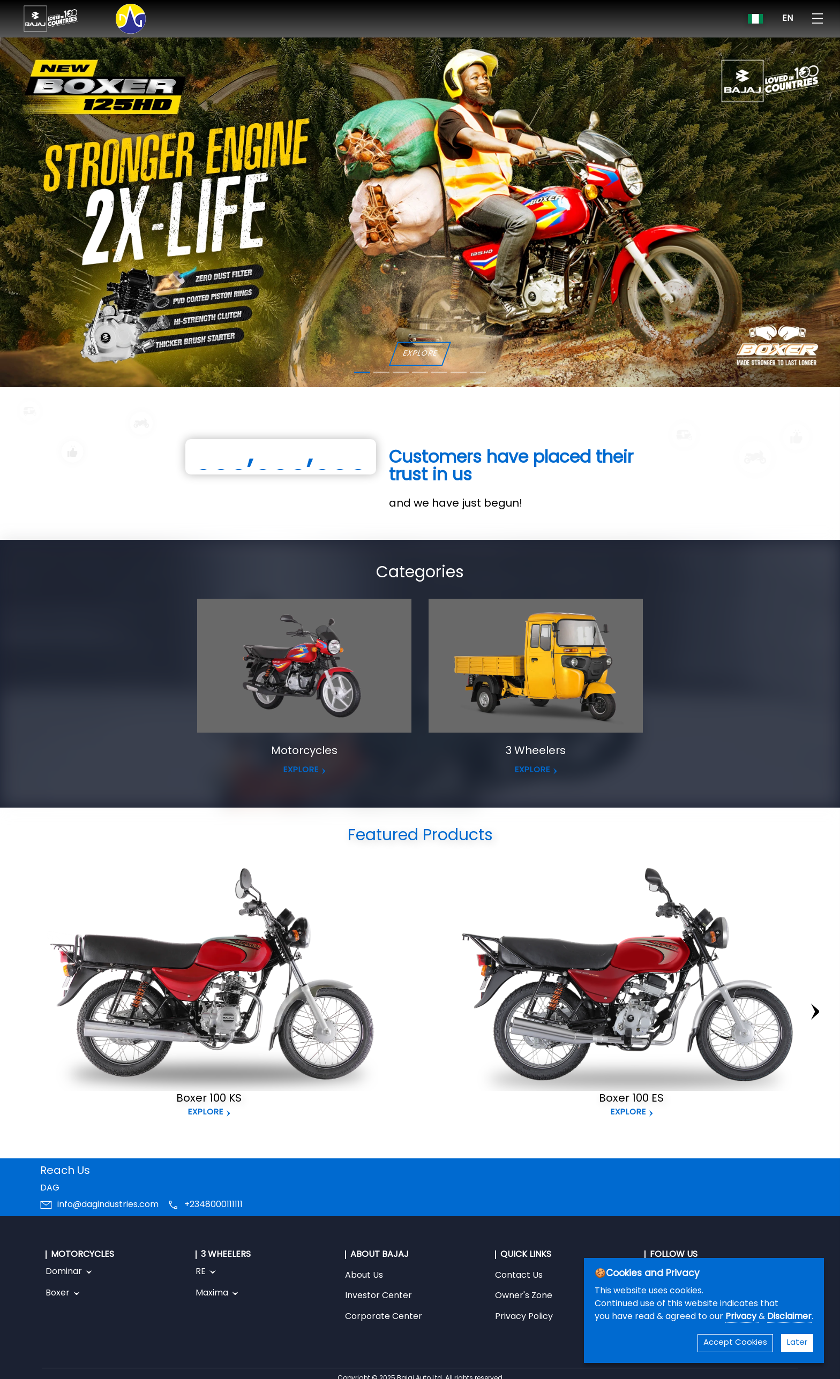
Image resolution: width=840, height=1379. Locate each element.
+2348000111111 (213, 1205)
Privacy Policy (524, 1317)
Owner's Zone (523, 1296)
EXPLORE (419, 354)
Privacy (742, 1317)
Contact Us (519, 1275)
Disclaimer (789, 1317)
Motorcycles (304, 751)
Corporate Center (383, 1317)
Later (797, 1343)
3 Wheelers (536, 751)
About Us (364, 1275)
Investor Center (378, 1296)
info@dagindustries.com (108, 1205)
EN (787, 18)
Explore (205, 1113)
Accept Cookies (735, 1343)
